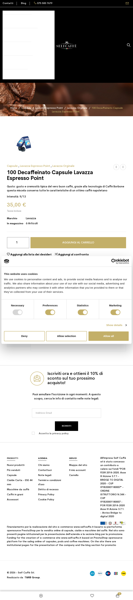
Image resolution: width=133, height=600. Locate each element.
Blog (23, 3)
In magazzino (15, 223)
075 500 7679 (44, 3)
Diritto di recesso (48, 489)
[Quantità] (18, 242)
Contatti (8, 3)
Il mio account (77, 470)
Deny (24, 336)
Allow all (108, 336)
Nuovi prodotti (15, 465)
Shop (15, 595)
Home (66, 595)
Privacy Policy (46, 494)
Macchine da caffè (18, 489)
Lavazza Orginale (63, 166)
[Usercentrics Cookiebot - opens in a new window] (114, 261)
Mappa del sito (78, 465)
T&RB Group (32, 577)
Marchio (12, 218)
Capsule (12, 166)
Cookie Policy (46, 499)
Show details (114, 325)
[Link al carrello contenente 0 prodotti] (117, 595)
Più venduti (13, 470)
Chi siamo (44, 465)
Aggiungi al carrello (78, 242)
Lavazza (31, 218)
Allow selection (66, 336)
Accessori (12, 499)
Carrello (73, 475)
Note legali (44, 475)
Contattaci (45, 470)
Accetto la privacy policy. (54, 433)
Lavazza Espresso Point (35, 166)
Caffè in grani (15, 494)
